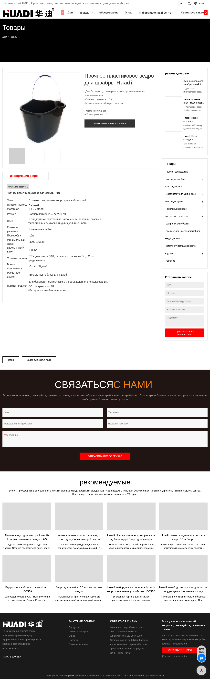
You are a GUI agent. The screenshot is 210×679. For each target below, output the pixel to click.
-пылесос (170, 260)
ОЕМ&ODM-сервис (79, 631)
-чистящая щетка (174, 201)
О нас (128, 12)
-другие (169, 253)
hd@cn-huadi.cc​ (139, 640)
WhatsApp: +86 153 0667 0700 (126, 635)
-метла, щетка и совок (177, 216)
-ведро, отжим (172, 238)
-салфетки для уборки (177, 223)
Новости (73, 640)
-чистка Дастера (173, 186)
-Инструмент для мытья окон (180, 194)
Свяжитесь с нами (192, 12)
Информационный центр (154, 12)
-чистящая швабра (175, 179)
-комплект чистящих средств (180, 246)
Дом (69, 12)
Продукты (74, 627)
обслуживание (108, 12)
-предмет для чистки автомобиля (182, 231)
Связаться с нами (78, 644)
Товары (84, 12)
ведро (11, 360)
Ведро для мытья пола (39, 360)
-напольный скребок (176, 209)
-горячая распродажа (176, 171)
